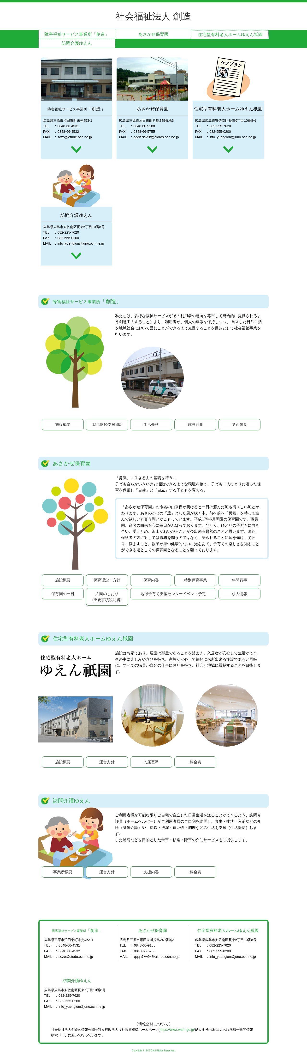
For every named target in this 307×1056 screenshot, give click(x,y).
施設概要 (63, 424)
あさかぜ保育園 (153, 34)
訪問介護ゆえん (77, 43)
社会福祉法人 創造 (153, 16)
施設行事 (195, 424)
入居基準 (151, 762)
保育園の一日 (62, 594)
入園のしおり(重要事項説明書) (107, 597)
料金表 (195, 762)
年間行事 (239, 580)
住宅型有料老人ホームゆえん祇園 (230, 34)
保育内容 (151, 580)
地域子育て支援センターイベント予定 (173, 594)
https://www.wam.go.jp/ (177, 1030)
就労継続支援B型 (107, 424)
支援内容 (151, 872)
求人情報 (239, 594)
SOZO (149, 1050)
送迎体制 (239, 424)
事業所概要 (62, 872)
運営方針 (107, 762)
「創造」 (76, 34)
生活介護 (151, 424)
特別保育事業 (195, 580)
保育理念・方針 (107, 580)
